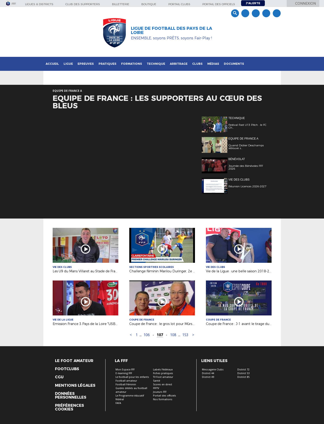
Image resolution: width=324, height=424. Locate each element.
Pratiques (107, 63)
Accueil (52, 63)
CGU (59, 377)
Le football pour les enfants (132, 377)
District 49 (208, 377)
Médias (213, 63)
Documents (234, 63)
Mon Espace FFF (125, 369)
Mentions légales (75, 385)
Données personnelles (70, 395)
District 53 (243, 373)
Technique (156, 63)
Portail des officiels (218, 4)
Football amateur (126, 380)
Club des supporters (82, 4)
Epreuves (86, 63)
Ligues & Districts (39, 4)
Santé (156, 380)
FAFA (118, 403)
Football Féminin (126, 384)
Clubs (197, 63)
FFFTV (156, 388)
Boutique (148, 4)
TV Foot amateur (163, 377)
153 (185, 335)
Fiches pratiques (163, 373)
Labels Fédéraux (163, 369)
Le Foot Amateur (74, 361)
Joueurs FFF (160, 391)
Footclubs (67, 369)
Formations (131, 63)
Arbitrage (179, 63)
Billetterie (120, 4)
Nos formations (162, 399)
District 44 (208, 373)
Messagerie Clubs (213, 369)
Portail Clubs (179, 4)
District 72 (243, 369)
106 (146, 335)
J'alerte (253, 3)
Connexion (305, 3)
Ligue (68, 63)
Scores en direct (162, 384)
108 (173, 335)
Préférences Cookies (69, 407)
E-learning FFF (124, 373)
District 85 (243, 377)
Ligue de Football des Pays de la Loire (171, 30)
